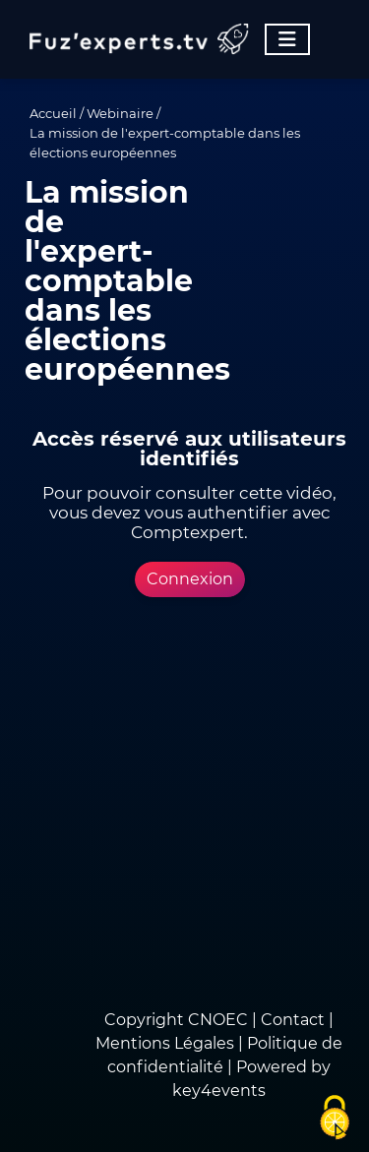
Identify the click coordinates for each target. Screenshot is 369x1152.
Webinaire (120, 113)
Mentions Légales (164, 1043)
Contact (295, 1019)
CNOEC (218, 1019)
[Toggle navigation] (287, 39)
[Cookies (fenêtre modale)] (334, 1118)
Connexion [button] (190, 579)
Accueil (53, 113)
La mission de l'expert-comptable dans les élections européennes (165, 142)
